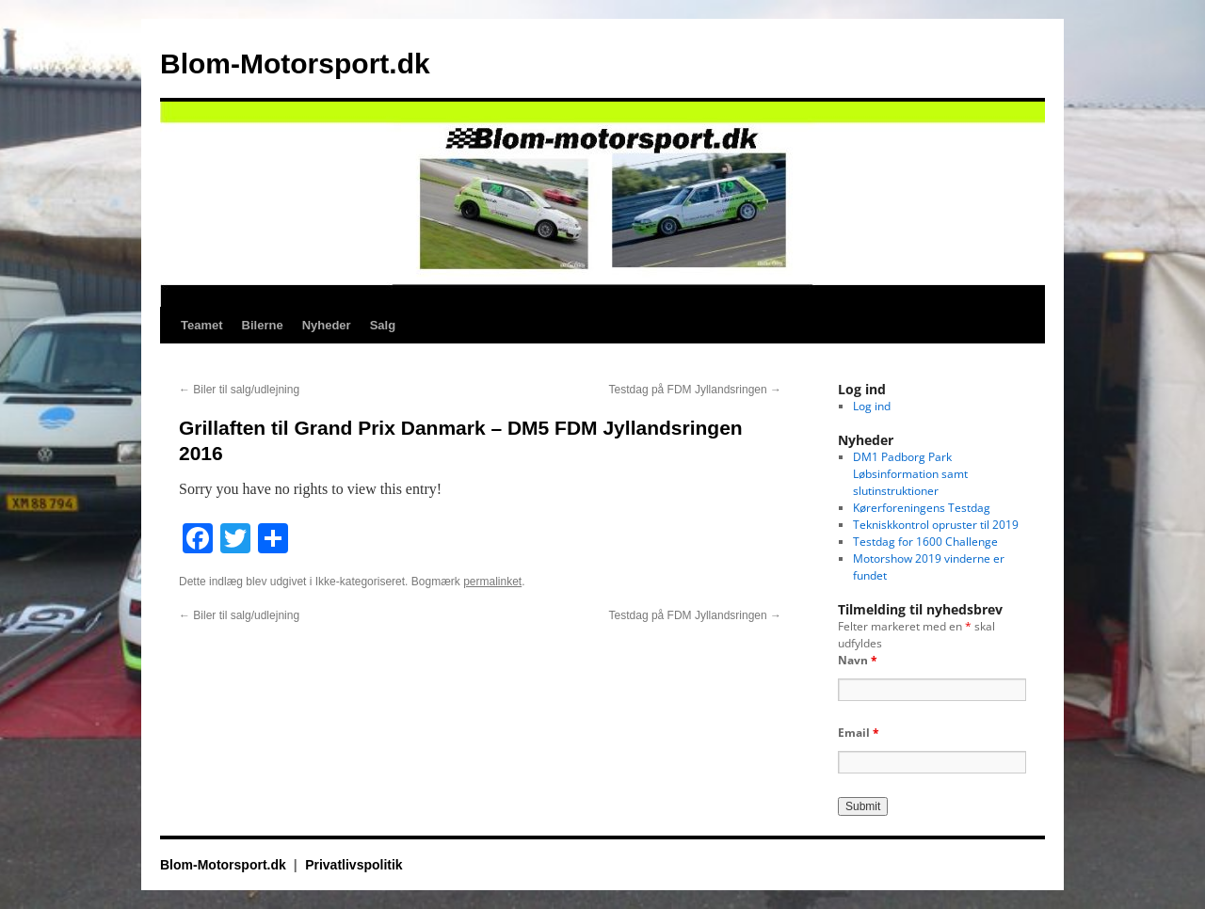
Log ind (872, 406)
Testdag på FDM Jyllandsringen (695, 389)
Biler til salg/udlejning (239, 389)
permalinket (492, 581)
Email (858, 733)
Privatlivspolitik (353, 864)
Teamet (202, 325)
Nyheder (326, 325)
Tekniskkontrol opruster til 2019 (936, 525)
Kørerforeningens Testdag (921, 508)
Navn (857, 660)
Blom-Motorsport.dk (295, 63)
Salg (382, 325)
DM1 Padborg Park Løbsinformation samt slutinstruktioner (910, 474)
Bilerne (262, 325)
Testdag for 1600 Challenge (925, 542)
